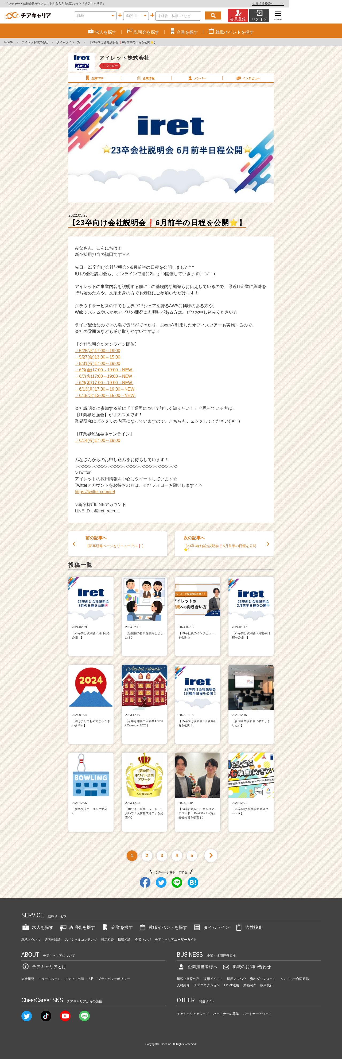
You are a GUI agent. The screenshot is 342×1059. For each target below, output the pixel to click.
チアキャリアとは (43, 967)
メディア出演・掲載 (79, 979)
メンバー (196, 78)
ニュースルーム (49, 979)
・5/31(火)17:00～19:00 (97, 363)
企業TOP (93, 78)
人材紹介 (183, 985)
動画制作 (249, 985)
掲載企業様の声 (188, 979)
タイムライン (211, 927)
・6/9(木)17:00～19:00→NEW (104, 382)
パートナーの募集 (226, 1014)
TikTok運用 (231, 985)
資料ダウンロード (263, 979)
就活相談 (107, 939)
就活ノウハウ (31, 939)
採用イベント (213, 979)
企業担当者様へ (320, 3)
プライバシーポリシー (114, 979)
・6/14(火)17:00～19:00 (97, 440)
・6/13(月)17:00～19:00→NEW (105, 389)
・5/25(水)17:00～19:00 (97, 350)
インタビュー (247, 78)
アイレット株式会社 (35, 42)
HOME (8, 42)
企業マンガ (143, 939)
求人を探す (37, 927)
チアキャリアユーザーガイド (176, 939)
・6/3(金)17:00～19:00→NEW (104, 370)
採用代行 (266, 985)
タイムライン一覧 (68, 42)
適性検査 (248, 927)
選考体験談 (53, 939)
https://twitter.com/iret (95, 491)
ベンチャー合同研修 (294, 979)
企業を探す (117, 927)
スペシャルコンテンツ (81, 939)
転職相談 (124, 939)
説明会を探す (77, 927)
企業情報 (145, 78)
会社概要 (27, 979)
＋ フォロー (110, 65)
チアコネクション (207, 985)
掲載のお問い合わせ (246, 967)
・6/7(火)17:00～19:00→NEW (104, 376)
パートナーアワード (257, 1014)
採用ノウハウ (236, 979)
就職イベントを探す (162, 927)
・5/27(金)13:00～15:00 (97, 357)
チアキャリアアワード (193, 1014)
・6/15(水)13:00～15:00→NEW (105, 395)
